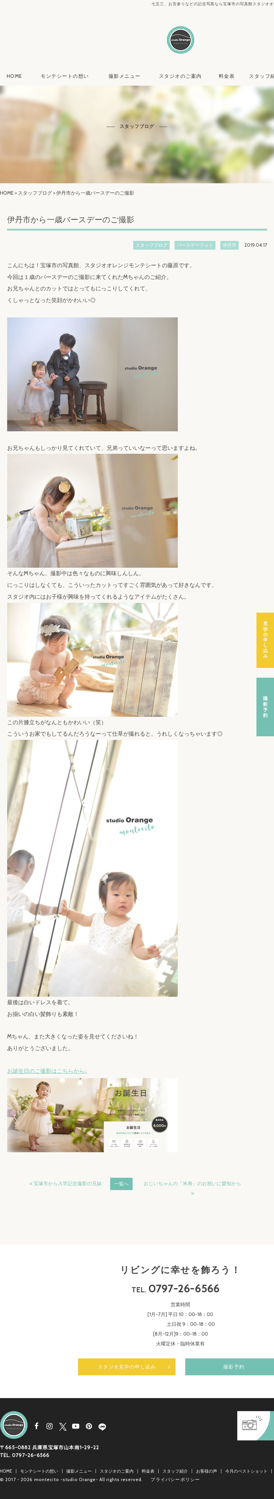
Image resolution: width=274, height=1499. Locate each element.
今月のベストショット (246, 1471)
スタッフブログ (35, 193)
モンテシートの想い (65, 76)
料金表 (227, 76)
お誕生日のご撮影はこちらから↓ (47, 1071)
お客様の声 (206, 1471)
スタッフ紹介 (175, 1471)
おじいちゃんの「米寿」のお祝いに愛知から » (192, 1188)
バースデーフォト (195, 245)
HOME (14, 76)
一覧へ (121, 1184)
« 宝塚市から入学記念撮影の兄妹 (66, 1184)
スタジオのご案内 (180, 76)
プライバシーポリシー (175, 1479)
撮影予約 (265, 707)
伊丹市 (229, 245)
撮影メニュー (125, 76)
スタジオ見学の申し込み (127, 1367)
